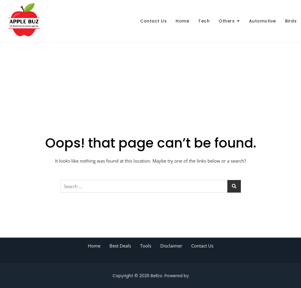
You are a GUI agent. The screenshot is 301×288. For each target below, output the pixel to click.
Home (182, 21)
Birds (291, 21)
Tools (145, 246)
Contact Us (153, 21)
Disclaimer (171, 246)
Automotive (262, 21)
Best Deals (120, 246)
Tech (204, 21)
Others (227, 21)
